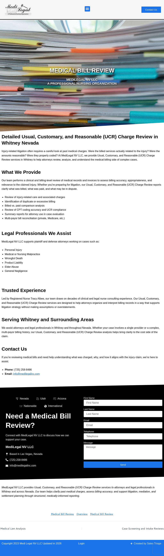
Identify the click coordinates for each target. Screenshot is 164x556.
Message (88, 442)
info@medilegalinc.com (26, 373)
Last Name (89, 409)
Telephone (89, 431)
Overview (81, 514)
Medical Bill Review (62, 514)
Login (81, 543)
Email (86, 420)
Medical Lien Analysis (13, 528)
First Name (89, 398)
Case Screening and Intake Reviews (143, 528)
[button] (87, 9)
